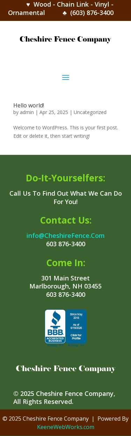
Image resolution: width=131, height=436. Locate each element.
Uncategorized (90, 112)
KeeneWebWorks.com (65, 427)
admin (27, 112)
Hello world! (28, 105)
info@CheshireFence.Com (66, 235)
